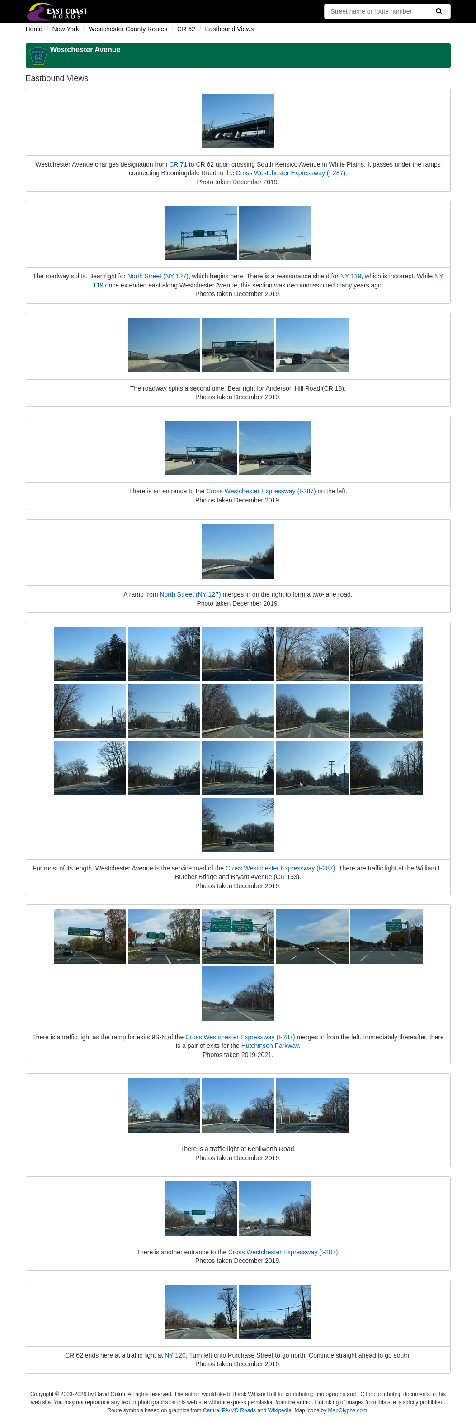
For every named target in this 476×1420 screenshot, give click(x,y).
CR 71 (178, 164)
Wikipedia (280, 1410)
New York (65, 29)
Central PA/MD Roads (229, 1410)
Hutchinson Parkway (270, 1045)
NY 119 (350, 276)
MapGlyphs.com (347, 1410)
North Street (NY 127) (158, 276)
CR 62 (186, 29)
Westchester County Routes (128, 29)
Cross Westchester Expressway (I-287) (290, 173)
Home (34, 29)
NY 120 (175, 1355)
